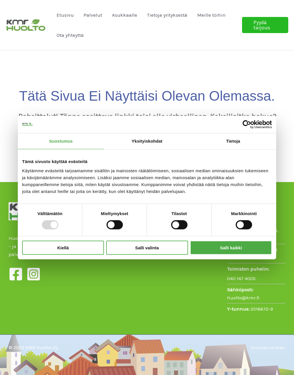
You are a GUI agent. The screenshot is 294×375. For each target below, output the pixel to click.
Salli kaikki (231, 247)
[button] (265, 25)
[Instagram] (33, 274)
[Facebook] (16, 274)
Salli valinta (147, 247)
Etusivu (65, 15)
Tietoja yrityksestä (167, 15)
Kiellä (63, 247)
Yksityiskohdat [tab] (146, 141)
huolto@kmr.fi (243, 298)
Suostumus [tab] (61, 141)
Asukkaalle (124, 15)
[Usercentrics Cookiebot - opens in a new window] (247, 124)
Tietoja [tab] (233, 141)
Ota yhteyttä (70, 35)
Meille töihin (211, 15)
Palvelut (93, 15)
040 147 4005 (241, 278)
